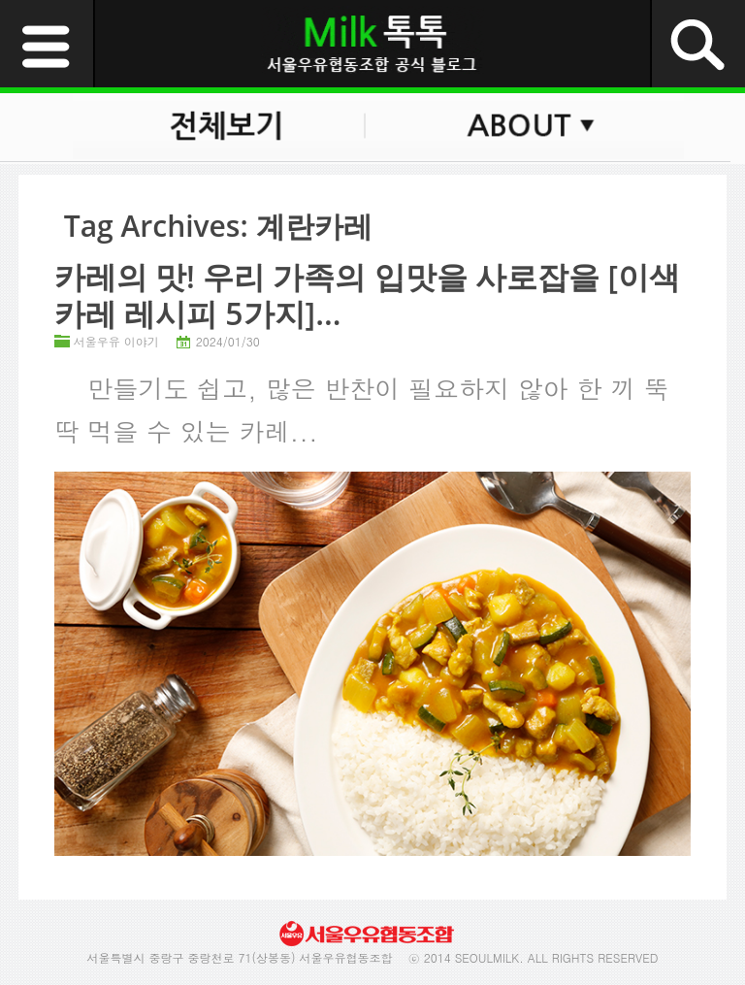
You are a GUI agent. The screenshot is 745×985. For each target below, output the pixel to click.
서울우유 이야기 (116, 341)
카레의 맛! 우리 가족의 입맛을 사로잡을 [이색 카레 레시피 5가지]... (367, 294)
